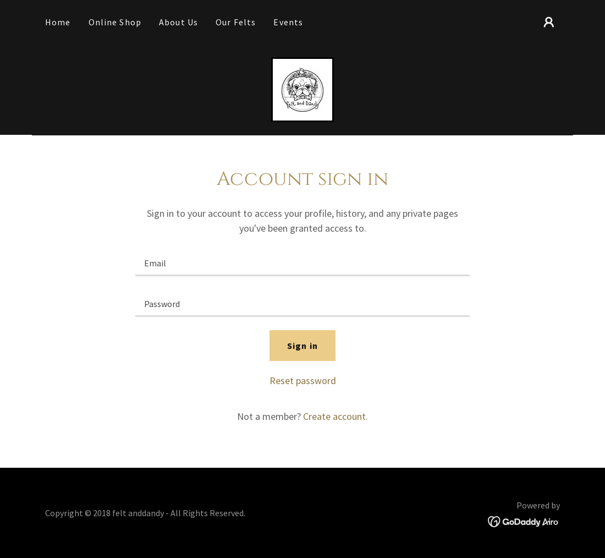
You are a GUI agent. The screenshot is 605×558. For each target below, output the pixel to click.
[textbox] (302, 262)
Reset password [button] (303, 380)
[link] (302, 88)
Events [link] (288, 22)
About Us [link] (178, 22)
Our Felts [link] (236, 22)
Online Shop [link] (115, 22)
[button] (549, 22)
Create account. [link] (335, 416)
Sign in (302, 345)
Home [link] (58, 22)
